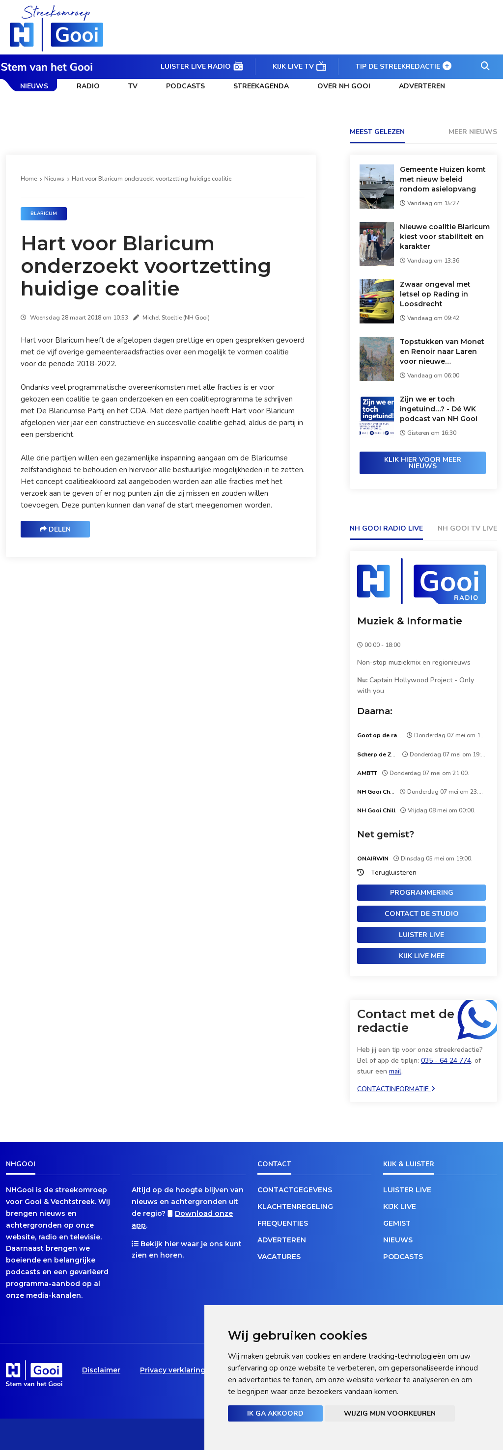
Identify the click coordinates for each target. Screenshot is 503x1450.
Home (29, 179)
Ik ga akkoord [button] (275, 1413)
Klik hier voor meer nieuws (422, 463)
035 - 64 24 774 (446, 1060)
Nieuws (34, 86)
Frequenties (282, 1223)
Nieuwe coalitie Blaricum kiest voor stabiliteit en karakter (445, 236)
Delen (55, 529)
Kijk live (399, 1206)
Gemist (397, 1223)
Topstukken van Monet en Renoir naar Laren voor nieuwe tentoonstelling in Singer (445, 351)
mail (395, 1071)
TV (133, 86)
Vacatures (279, 1256)
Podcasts (185, 86)
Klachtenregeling (295, 1206)
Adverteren (422, 86)
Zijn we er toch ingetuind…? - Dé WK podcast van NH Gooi (438, 409)
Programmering (421, 892)
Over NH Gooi (343, 86)
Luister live (421, 935)
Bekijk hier (159, 1243)
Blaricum (43, 213)
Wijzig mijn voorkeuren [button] (390, 1413)
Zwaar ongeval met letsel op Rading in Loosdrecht (435, 294)
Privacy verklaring (172, 1370)
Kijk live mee (422, 956)
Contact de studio (422, 913)
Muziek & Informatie (409, 621)
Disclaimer (101, 1370)
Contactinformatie (396, 1089)
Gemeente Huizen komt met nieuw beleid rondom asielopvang (443, 179)
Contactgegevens (294, 1189)
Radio (88, 86)
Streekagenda (261, 86)
